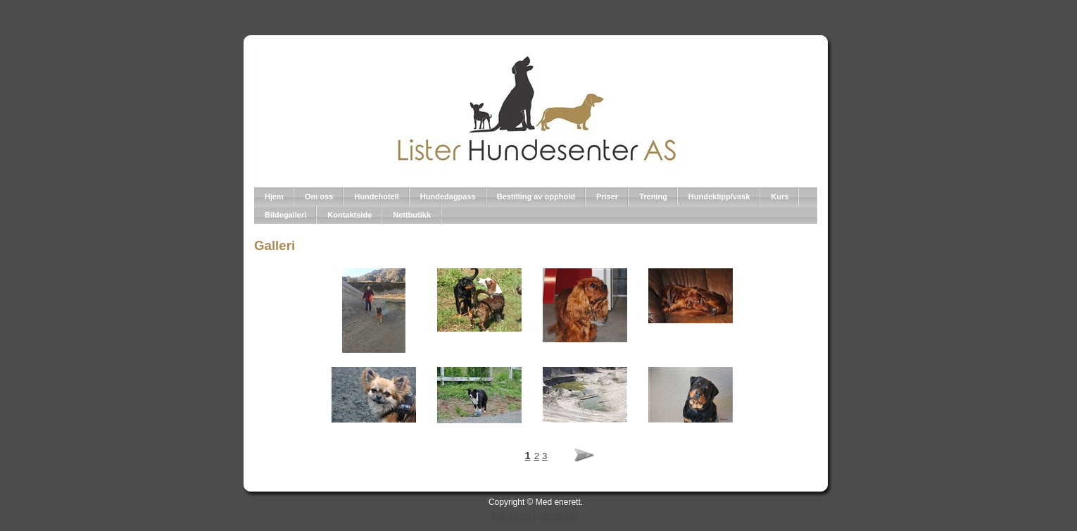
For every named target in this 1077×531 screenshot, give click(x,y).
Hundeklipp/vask (719, 196)
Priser (607, 196)
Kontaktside (349, 215)
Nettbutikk (412, 215)
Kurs (779, 196)
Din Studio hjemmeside (535, 515)
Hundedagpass (448, 196)
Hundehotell (376, 196)
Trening (653, 196)
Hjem (274, 196)
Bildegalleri (285, 215)
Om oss (319, 196)
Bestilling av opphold (536, 196)
